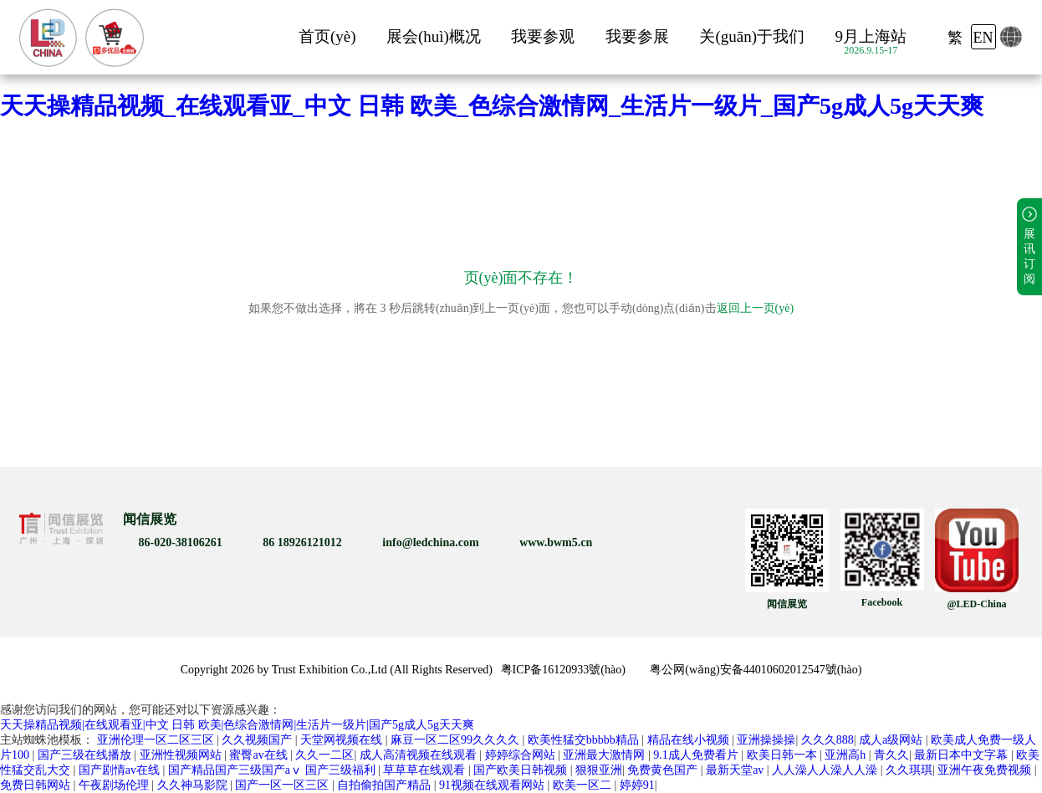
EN (983, 37)
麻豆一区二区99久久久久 (457, 740)
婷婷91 (637, 785)
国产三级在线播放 (86, 755)
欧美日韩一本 (783, 755)
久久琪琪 (909, 770)
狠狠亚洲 (598, 770)
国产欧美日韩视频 (521, 770)
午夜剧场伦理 (115, 785)
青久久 (891, 755)
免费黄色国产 (664, 770)
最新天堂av (736, 770)
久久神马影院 (194, 785)
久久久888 (827, 740)
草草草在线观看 (425, 770)
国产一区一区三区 (283, 785)
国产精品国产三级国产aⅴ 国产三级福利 (273, 770)
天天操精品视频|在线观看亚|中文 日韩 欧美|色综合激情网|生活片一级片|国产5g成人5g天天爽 (237, 725)
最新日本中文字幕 (962, 755)
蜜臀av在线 (259, 755)
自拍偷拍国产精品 (385, 785)
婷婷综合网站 (522, 755)
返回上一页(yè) (755, 308)
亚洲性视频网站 (182, 755)
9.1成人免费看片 (697, 755)
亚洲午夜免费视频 (985, 770)
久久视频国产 (258, 740)
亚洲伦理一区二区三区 (157, 740)
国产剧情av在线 (121, 770)
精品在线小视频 (690, 740)
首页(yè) (327, 36)
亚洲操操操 (766, 740)
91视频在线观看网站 (493, 785)
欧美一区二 (584, 785)
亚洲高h (847, 755)
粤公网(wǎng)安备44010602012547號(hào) (755, 669)
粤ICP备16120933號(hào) (563, 669)
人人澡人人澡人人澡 (826, 770)
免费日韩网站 (37, 785)
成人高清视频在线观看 (420, 755)
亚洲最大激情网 (605, 755)
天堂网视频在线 (343, 740)
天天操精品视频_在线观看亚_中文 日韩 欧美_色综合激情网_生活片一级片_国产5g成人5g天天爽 (491, 106)
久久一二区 (324, 755)
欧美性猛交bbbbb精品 (585, 740)
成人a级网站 (892, 740)
